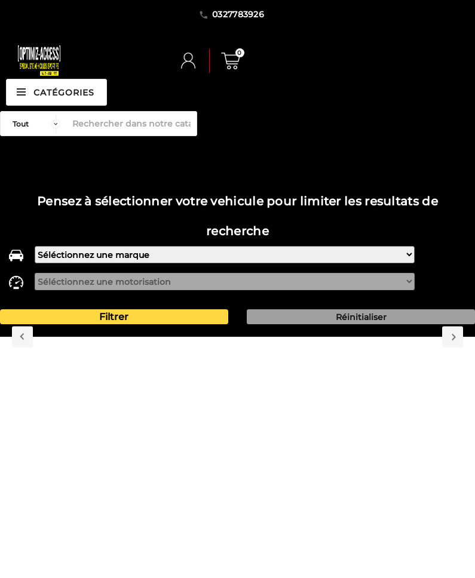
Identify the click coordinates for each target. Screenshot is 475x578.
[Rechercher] (131, 124)
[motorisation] (225, 281)
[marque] (225, 254)
